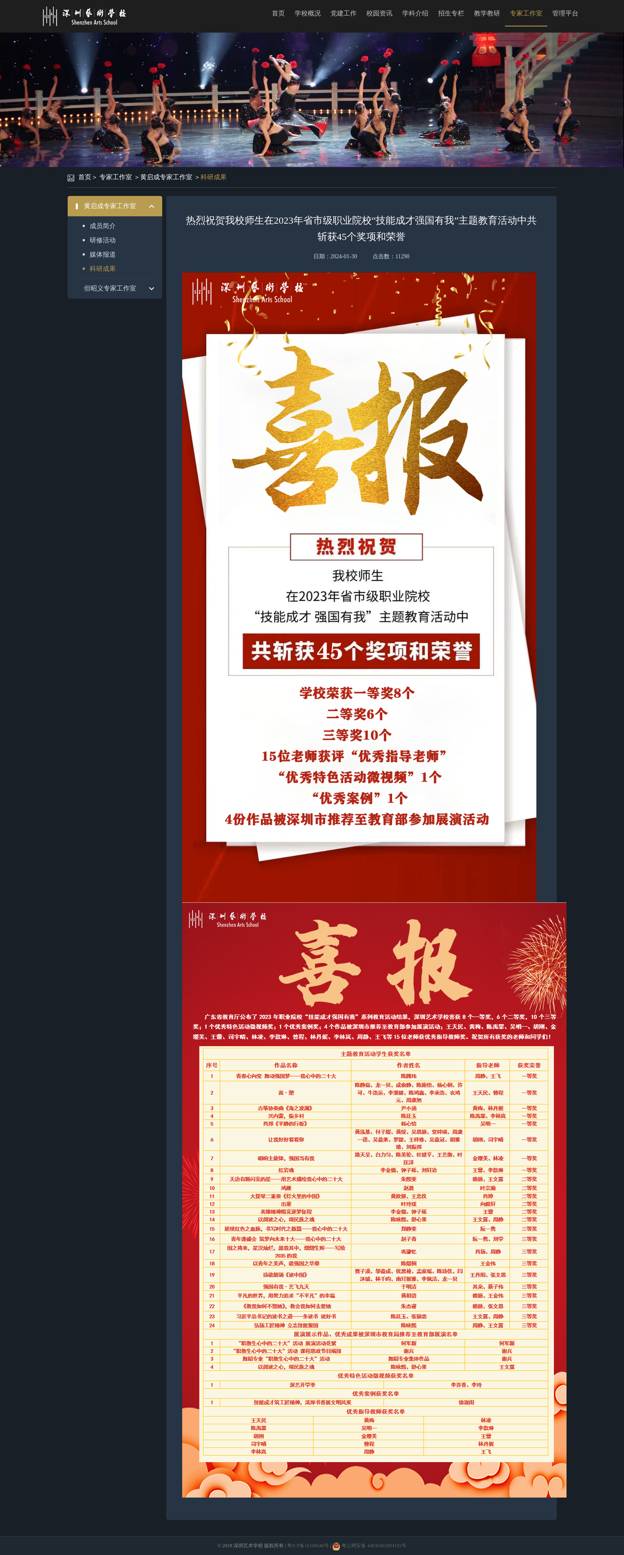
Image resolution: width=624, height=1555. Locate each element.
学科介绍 (415, 13)
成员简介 (103, 225)
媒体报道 (103, 254)
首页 (278, 13)
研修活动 (103, 240)
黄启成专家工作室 (166, 177)
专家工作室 (526, 13)
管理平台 (565, 13)
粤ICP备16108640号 (308, 1545)
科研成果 (214, 177)
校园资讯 (379, 13)
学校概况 (308, 13)
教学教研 (487, 13)
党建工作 (344, 13)
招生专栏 (451, 13)
